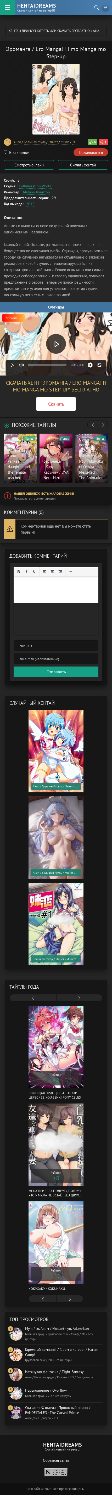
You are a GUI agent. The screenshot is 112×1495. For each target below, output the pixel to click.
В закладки (17, 152)
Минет (53, 142)
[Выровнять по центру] (52, 572)
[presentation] (93, 425)
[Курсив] (26, 572)
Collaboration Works (35, 186)
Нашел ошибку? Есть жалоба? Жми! (44, 493)
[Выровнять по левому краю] (44, 572)
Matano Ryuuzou (36, 192)
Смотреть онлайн (29, 165)
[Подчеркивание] (34, 572)
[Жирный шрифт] (19, 572)
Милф (65, 142)
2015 (30, 203)
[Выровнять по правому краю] (60, 572)
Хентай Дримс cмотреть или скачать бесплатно (49, 31)
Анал (97, 31)
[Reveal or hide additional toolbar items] (70, 572)
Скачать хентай (83, 165)
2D (74, 142)
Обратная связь (56, 1460)
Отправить (56, 671)
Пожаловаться (91, 152)
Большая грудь (35, 142)
